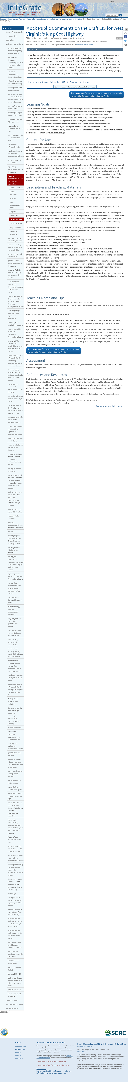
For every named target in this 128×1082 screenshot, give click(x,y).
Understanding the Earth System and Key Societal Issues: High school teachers (15, 922)
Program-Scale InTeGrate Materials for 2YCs (15, 128)
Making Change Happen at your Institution (13, 701)
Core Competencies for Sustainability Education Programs (15, 419)
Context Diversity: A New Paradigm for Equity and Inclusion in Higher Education (15, 409)
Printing (18, 1052)
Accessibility (20, 1049)
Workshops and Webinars (16, 19)
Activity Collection (75, 19)
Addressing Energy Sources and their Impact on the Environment (14, 314)
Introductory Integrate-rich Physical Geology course (15, 677)
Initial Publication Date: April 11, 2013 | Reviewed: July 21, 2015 (59, 44)
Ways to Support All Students (14, 968)
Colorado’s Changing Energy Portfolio (15, 107)
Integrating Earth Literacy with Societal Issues (15, 600)
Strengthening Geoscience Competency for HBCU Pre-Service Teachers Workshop (15, 62)
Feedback (19, 1058)
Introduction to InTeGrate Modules (14, 145)
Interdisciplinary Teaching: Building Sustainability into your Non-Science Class (15, 653)
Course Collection (16, 224)
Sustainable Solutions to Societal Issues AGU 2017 (15, 796)
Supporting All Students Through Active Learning (15, 773)
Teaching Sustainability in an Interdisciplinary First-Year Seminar (15, 50)
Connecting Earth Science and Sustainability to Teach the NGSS (15, 388)
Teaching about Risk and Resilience (14, 161)
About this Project (12, 1000)
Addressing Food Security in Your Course (15, 323)
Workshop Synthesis (16, 188)
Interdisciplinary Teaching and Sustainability (13, 642)
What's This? (81, 1051)
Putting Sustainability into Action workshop (15, 82)
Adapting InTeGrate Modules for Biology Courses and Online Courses (14, 274)
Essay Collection (15, 228)
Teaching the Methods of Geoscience (15, 255)
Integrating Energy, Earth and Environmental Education (14, 611)
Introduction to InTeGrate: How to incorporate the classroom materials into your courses (14, 666)
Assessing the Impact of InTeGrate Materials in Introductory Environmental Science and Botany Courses (15, 360)
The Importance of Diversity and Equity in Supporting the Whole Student (15, 901)
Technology (12, 893)
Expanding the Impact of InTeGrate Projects (15, 114)
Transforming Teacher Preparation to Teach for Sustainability (15, 912)
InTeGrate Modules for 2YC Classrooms (15, 120)
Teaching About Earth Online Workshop (15, 89)
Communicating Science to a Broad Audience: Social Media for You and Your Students (15, 375)
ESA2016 (10, 532)
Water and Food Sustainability (13, 962)
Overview (13, 198)
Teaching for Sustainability (14, 32)
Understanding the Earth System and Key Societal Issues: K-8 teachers (15, 934)
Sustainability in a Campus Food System (15, 788)
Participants (14, 216)
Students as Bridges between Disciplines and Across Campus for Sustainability (15, 763)
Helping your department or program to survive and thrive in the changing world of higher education (16, 563)
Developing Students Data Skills (14, 469)
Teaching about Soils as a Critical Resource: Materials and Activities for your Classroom (15, 98)
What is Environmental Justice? (15, 205)
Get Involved (10, 40)
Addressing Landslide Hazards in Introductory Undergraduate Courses (16, 333)
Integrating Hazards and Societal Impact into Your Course (14, 633)
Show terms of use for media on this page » (52, 1065)
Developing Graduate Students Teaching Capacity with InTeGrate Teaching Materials (15, 459)
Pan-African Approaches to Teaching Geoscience (15, 74)
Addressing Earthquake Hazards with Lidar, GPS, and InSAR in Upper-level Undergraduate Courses (16, 301)
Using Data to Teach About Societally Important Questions (15, 945)
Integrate (3, 19)
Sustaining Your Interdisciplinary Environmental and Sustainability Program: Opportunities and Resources (15, 826)
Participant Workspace (13, 233)
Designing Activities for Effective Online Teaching (15, 447)
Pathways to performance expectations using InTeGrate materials (14, 735)
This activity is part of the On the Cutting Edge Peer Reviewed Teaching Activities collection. (67, 41)
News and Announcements (15, 1004)
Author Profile (120, 38)
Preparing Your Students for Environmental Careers (15, 746)
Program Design (11, 36)
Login (112, 1)
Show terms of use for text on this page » (51, 1061)
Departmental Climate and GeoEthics (15, 439)
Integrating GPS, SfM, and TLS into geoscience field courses (15, 622)
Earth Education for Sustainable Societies (15, 510)
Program (13, 212)
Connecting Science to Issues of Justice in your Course (15, 398)
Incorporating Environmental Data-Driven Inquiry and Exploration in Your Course (15, 588)
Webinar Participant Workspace (14, 995)
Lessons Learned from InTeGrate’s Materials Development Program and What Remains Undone (15, 689)
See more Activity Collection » (109, 406)
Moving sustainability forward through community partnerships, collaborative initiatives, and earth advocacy (15, 716)
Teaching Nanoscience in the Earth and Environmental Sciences (16, 858)
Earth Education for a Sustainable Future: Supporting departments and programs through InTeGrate (15, 498)
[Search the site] (112, 15)
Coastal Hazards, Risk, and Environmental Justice (15, 137)
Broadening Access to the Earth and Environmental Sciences (16, 153)
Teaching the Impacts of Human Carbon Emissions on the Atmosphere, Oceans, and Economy (15, 884)
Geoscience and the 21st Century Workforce (15, 239)
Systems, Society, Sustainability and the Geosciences (15, 263)
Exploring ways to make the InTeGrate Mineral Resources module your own (14, 539)
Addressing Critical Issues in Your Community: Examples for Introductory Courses (15, 287)
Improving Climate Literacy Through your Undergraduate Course (15, 576)
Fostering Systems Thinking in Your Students (14, 550)
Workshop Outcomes (13, 193)
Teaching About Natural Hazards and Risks (15, 839)
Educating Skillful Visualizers (13, 517)
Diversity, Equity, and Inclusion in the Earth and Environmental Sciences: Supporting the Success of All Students (15, 481)
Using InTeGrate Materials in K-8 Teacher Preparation (15, 954)
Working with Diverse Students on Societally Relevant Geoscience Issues (15, 982)
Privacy (18, 1055)
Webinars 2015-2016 (14, 974)
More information (41, 1069)
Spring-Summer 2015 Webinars (14, 754)
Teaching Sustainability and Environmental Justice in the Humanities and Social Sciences (15, 870)
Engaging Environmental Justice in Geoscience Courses (15, 525)
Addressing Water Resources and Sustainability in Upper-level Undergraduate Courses (15, 346)
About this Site (20, 1046)
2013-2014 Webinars (14, 990)
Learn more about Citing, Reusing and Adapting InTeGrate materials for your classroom (54, 1072)
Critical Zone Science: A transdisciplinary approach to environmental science (15, 430)
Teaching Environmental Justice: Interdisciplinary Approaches (47, 19)
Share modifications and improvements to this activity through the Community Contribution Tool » (96, 94)
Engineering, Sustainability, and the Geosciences (15, 169)
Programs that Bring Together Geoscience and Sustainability (15, 247)
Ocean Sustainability (14, 728)
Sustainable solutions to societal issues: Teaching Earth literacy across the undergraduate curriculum (15, 809)
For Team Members (12, 1008)
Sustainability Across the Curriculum (14, 781)
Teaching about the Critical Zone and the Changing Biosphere (15, 848)
